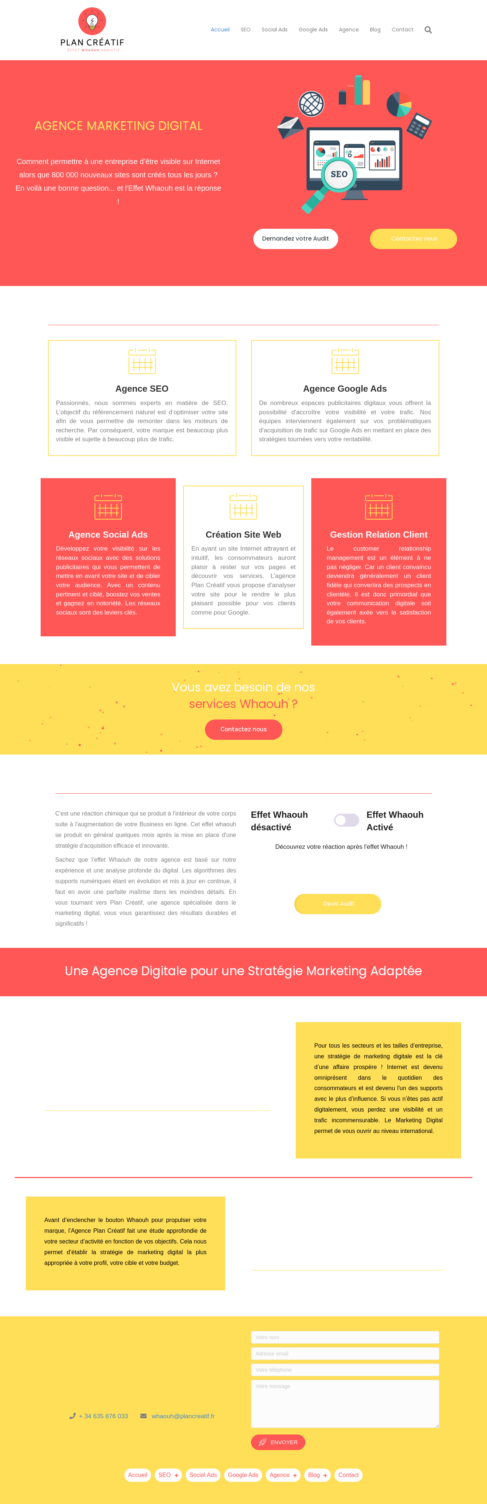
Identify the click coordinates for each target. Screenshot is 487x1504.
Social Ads (275, 29)
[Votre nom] (345, 1337)
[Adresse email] (345, 1353)
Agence (349, 29)
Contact (403, 29)
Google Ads (313, 29)
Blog (375, 29)
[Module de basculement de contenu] (341, 821)
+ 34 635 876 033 (107, 1416)
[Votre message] (345, 1404)
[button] (295, 239)
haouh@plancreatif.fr (185, 1416)
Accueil (220, 29)
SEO (246, 29)
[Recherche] (425, 29)
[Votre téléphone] (345, 1370)
